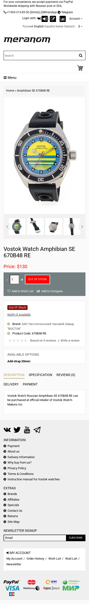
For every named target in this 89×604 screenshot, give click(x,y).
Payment (30, 384)
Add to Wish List (22, 291)
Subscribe (76, 537)
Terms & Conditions (21, 474)
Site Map (13, 522)
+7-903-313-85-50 (17, 12)
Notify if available (19, 314)
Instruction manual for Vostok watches (34, 479)
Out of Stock (37, 279)
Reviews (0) (65, 375)
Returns (13, 516)
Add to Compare (52, 291)
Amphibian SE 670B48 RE (33, 90)
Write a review (70, 340)
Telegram (67, 12)
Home (10, 90)
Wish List (54, 558)
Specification (40, 375)
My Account (14, 558)
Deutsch (69, 26)
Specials (13, 505)
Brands (12, 494)
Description (14, 375)
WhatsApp (50, 12)
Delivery (11, 384)
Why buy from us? (20, 462)
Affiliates (13, 499)
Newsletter (13, 564)
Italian (60, 26)
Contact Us (15, 510)
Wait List (71, 558)
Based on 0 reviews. (43, 340)
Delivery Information (21, 457)
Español (49, 26)
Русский (28, 26)
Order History (35, 558)
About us (13, 451)
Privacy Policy (17, 468)
